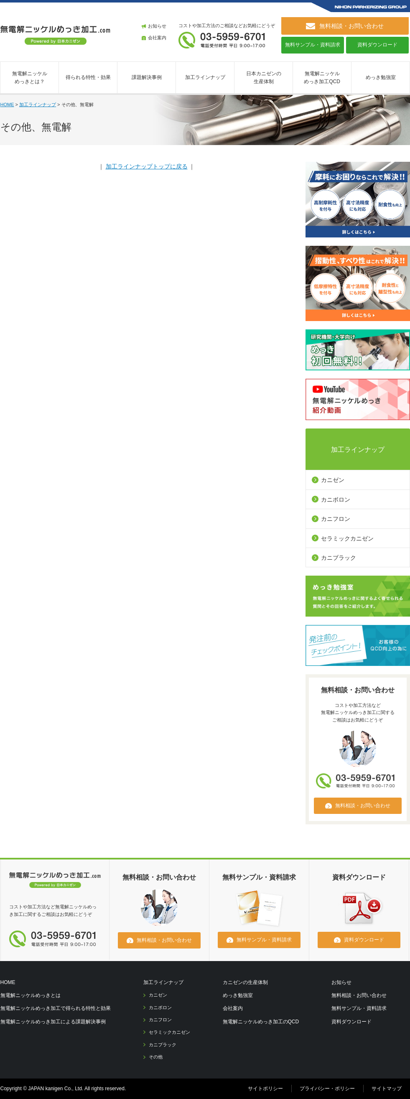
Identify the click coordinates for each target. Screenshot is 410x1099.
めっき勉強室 (381, 77)
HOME (7, 104)
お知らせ (157, 25)
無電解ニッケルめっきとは (30, 995)
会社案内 (157, 37)
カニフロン (335, 518)
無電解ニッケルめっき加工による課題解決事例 (53, 1022)
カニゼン (332, 480)
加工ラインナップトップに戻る (147, 166)
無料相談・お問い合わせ (359, 995)
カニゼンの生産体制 (245, 982)
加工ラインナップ (205, 77)
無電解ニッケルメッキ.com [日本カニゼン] (55, 881)
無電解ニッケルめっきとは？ (29, 77)
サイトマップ (387, 1088)
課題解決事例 (147, 77)
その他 (156, 1056)
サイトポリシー (265, 1088)
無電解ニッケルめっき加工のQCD (261, 1022)
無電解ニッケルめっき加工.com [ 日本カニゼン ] (55, 35)
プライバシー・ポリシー (327, 1088)
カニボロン (335, 499)
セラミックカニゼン (347, 538)
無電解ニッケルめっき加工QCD (322, 77)
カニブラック (338, 557)
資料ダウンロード (377, 45)
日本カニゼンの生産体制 (263, 77)
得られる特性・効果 (88, 77)
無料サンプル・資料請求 (312, 45)
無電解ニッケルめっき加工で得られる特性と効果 (55, 1008)
